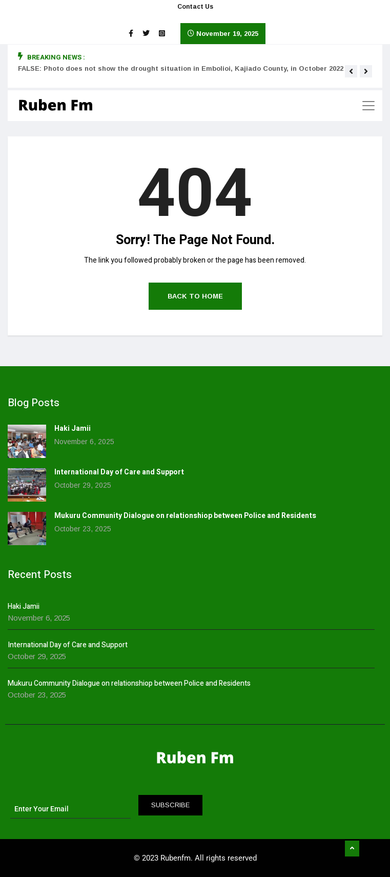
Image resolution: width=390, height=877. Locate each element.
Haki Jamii (72, 428)
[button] (351, 71)
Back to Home (195, 296)
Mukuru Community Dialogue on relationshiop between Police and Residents (185, 515)
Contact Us (195, 6)
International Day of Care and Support (119, 472)
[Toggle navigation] (368, 105)
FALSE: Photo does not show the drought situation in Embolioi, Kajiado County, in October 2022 (180, 68)
